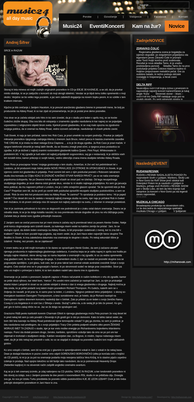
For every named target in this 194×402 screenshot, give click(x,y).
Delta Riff (144, 84)
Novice (176, 26)
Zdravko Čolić (147, 48)
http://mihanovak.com (181, 397)
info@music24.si (41, 397)
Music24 (72, 26)
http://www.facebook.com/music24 (69, 397)
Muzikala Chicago (150, 201)
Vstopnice (136, 16)
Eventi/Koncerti (107, 26)
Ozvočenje (110, 16)
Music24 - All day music (27, 17)
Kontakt (183, 16)
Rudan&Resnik (147, 171)
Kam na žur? (146, 26)
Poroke (87, 16)
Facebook (160, 16)
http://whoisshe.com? (142, 397)
